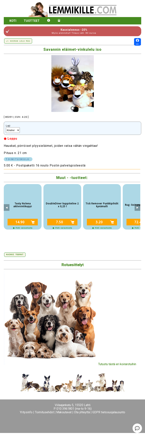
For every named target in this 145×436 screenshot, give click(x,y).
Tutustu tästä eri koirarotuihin (70, 364)
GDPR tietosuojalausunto (108, 412)
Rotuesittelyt (73, 265)
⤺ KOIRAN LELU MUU (18, 41)
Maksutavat (64, 412)
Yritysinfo (26, 412)
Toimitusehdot (44, 412)
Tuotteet (32, 21)
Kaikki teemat (14, 254)
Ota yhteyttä (82, 412)
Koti (12, 21)
